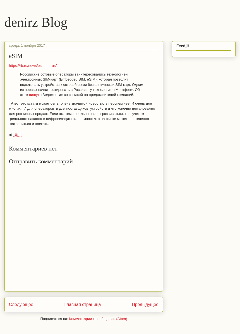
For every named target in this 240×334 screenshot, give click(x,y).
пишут (34, 95)
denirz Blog (35, 22)
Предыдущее (145, 304)
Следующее (21, 304)
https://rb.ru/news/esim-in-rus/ (33, 65)
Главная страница (82, 304)
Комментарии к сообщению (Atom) (98, 319)
